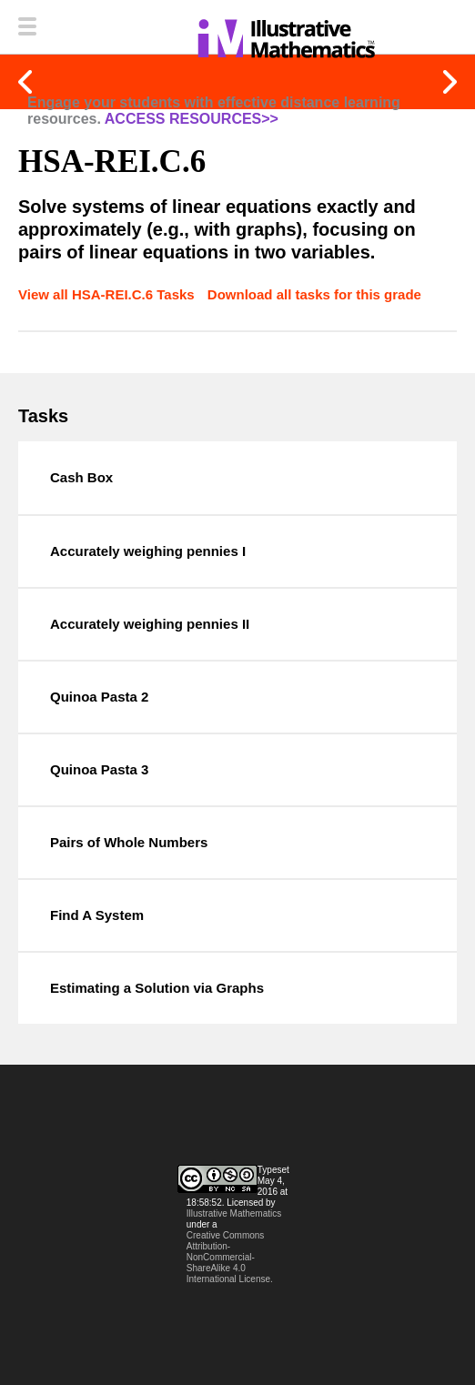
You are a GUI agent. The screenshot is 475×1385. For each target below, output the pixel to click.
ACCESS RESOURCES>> (191, 118)
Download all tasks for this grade (314, 294)
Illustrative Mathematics (234, 1213)
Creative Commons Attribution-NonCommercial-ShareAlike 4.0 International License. (230, 1257)
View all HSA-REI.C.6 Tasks (108, 294)
